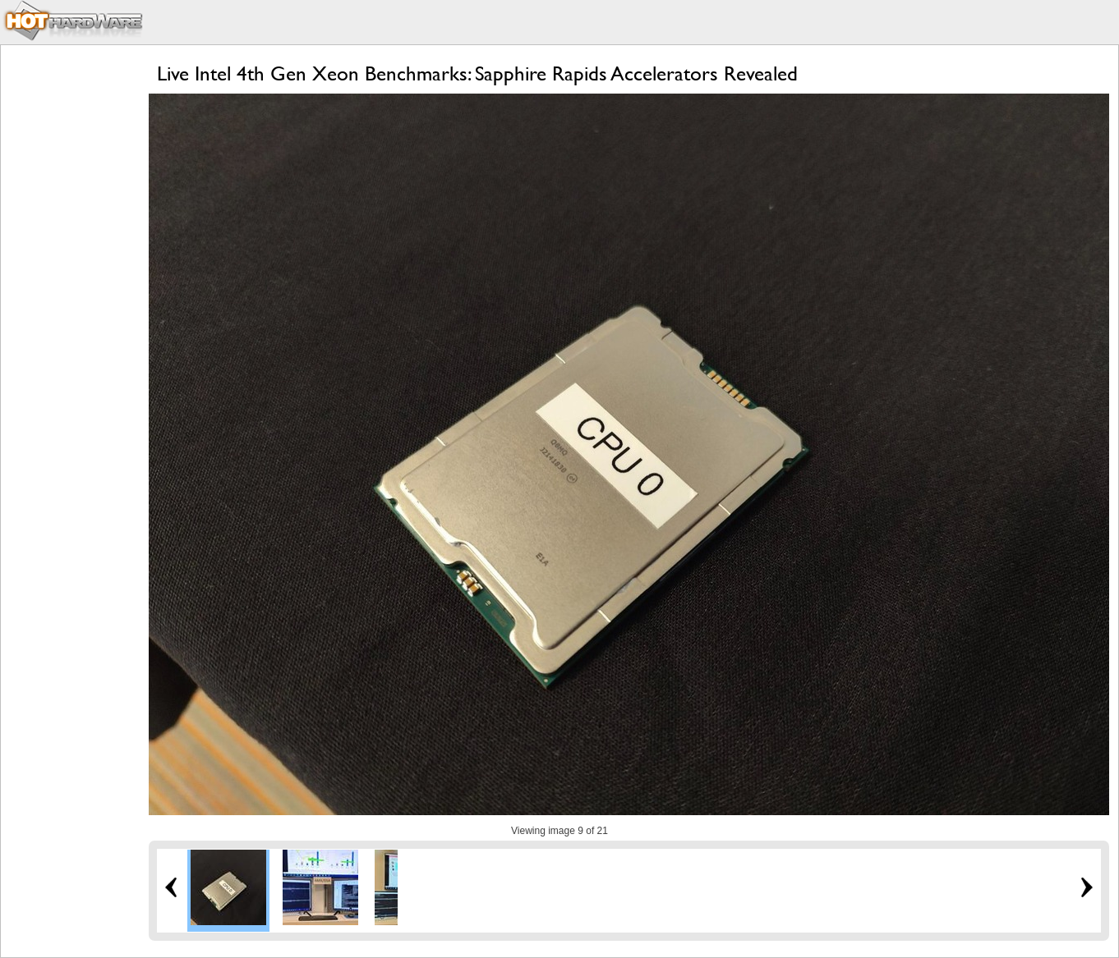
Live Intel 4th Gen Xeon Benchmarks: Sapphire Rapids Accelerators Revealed (477, 73)
